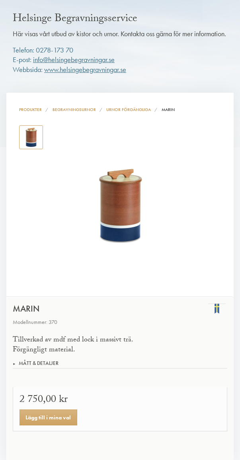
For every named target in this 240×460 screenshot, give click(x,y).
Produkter (30, 109)
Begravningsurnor (74, 109)
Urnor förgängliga (128, 109)
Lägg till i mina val (48, 417)
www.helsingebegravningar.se (85, 69)
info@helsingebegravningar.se (74, 59)
